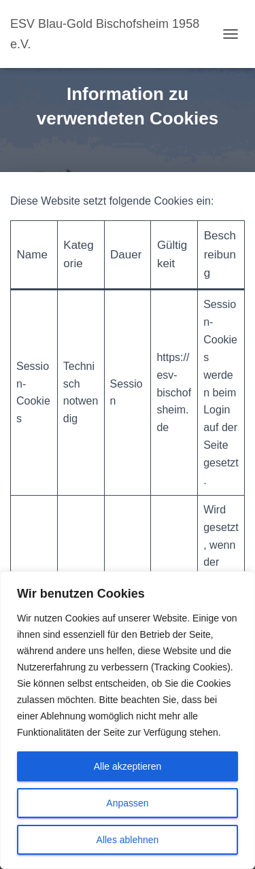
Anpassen (127, 803)
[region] (127, 720)
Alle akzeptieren (128, 766)
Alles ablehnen (128, 839)
